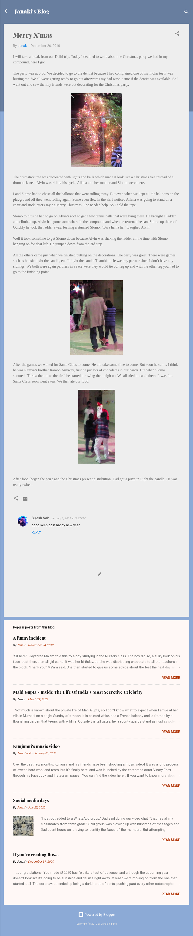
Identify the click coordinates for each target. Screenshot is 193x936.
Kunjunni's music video (36, 746)
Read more (171, 678)
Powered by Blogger (96, 915)
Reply (36, 532)
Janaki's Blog (32, 11)
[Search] (186, 13)
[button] (177, 34)
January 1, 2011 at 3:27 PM (68, 518)
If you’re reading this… (36, 854)
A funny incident (29, 638)
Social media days (31, 800)
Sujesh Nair (40, 518)
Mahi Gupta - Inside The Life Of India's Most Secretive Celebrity (77, 692)
